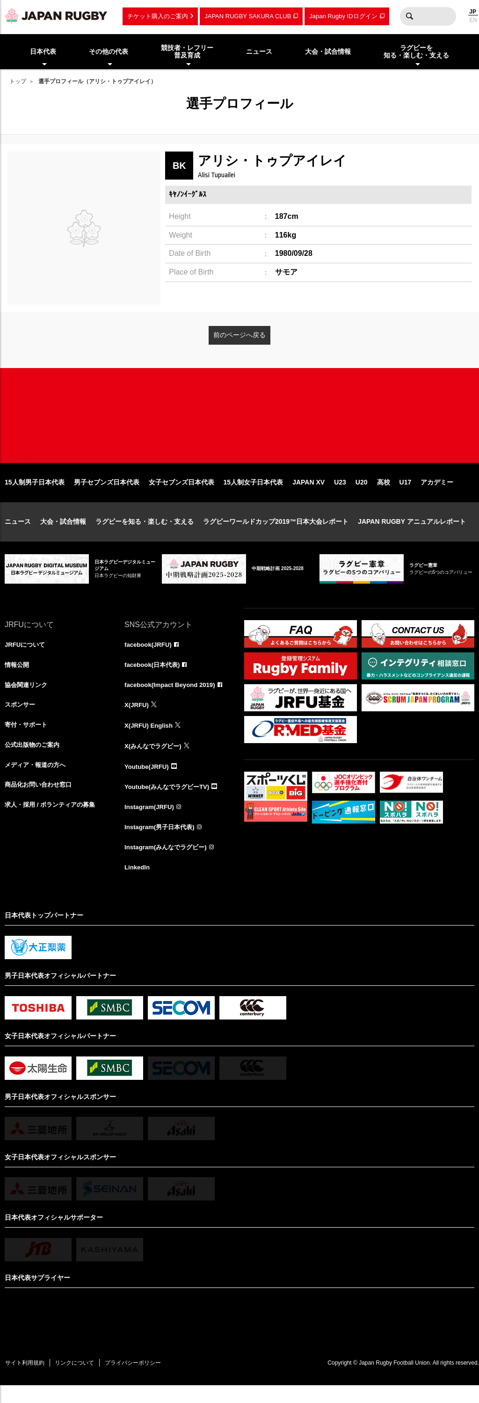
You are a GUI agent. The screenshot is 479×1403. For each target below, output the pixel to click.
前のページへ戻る (239, 335)
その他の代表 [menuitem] (108, 51)
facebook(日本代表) (154, 678)
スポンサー (21, 719)
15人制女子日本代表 (253, 495)
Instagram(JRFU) (150, 822)
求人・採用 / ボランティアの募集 (53, 822)
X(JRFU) (137, 719)
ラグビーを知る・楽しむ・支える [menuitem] (416, 51)
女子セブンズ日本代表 (181, 495)
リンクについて (80, 1379)
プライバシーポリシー (143, 1379)
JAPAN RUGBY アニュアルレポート (412, 534)
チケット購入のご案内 (157, 16)
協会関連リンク (28, 698)
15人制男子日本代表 (35, 495)
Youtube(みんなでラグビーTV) (169, 801)
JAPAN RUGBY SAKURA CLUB (247, 16)
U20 (362, 495)
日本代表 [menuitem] (43, 51)
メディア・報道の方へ (37, 781)
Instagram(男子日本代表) (161, 842)
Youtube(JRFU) (148, 781)
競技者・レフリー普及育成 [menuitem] (187, 51)
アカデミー (437, 495)
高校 (383, 495)
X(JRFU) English (150, 740)
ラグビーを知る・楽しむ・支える (144, 534)
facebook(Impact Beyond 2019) (172, 698)
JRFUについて (26, 657)
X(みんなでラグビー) (155, 760)
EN (473, 20)
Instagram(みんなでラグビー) (168, 863)
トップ (17, 81)
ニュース (18, 534)
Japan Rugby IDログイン (343, 16)
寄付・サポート (28, 740)
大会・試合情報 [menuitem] (328, 51)
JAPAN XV (308, 495)
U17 (405, 495)
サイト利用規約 (26, 1379)
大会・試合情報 (63, 534)
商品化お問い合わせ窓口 (41, 801)
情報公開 (18, 678)
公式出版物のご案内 (34, 760)
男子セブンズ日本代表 (106, 495)
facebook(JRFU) (149, 657)
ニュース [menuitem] (259, 51)
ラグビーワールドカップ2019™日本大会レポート (275, 534)
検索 (409, 16)
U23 (340, 495)
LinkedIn (138, 884)
